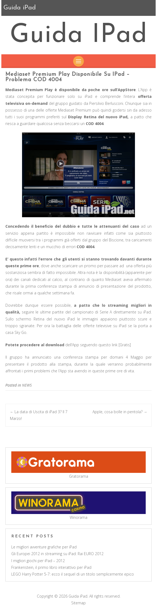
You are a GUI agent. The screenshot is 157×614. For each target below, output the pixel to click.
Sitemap (78, 602)
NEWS (27, 385)
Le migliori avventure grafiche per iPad (44, 546)
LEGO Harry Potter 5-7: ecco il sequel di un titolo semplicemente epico (72, 574)
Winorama (78, 517)
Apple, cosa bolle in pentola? (119, 411)
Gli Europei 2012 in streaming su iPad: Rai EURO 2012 (57, 553)
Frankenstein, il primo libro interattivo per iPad (51, 567)
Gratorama (78, 476)
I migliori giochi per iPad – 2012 (38, 560)
